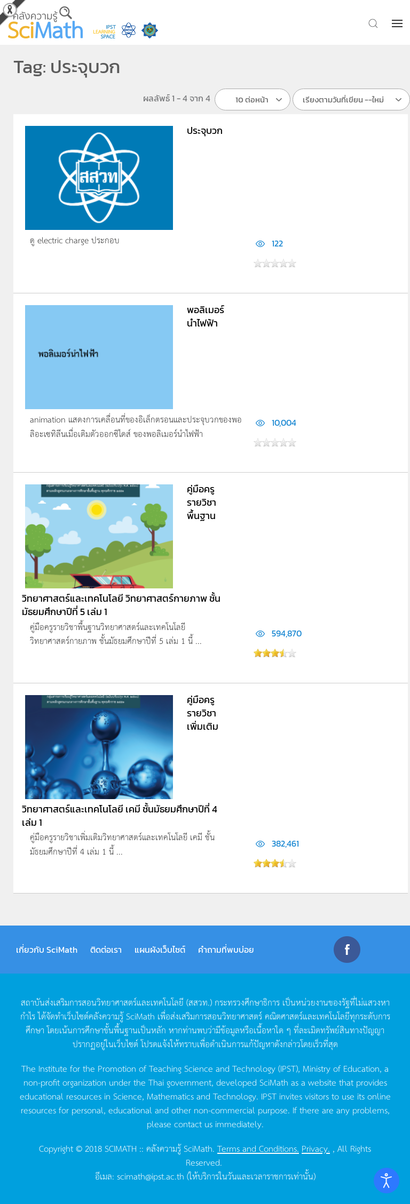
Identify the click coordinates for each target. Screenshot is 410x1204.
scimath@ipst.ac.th (150, 1176)
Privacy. (316, 1148)
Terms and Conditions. (258, 1148)
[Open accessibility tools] (386, 1180)
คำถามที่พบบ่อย (226, 949)
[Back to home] (45, 22)
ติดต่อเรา (106, 949)
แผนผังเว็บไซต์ (160, 949)
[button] (398, 23)
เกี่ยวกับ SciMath (46, 949)
